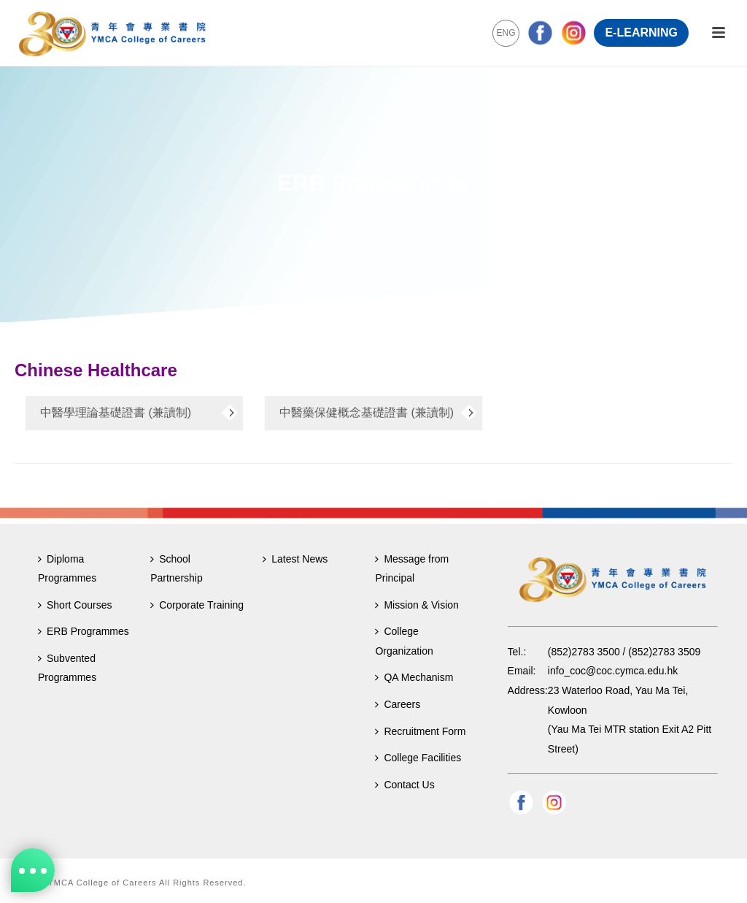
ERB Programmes (83, 631)
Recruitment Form (420, 731)
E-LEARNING (641, 32)
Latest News (295, 559)
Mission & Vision (416, 605)
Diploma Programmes (67, 568)
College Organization (404, 641)
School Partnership (176, 568)
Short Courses (75, 605)
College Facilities (418, 757)
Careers (397, 704)
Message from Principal (412, 568)
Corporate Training (197, 605)
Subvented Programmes (67, 668)
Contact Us (404, 784)
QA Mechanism (414, 677)
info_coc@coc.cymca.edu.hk (613, 671)
